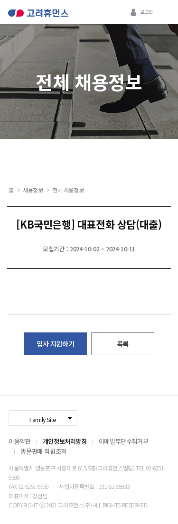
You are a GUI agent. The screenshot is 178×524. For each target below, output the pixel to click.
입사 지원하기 (55, 344)
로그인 (147, 12)
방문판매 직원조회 (43, 451)
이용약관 (19, 441)
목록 (123, 344)
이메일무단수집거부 (123, 441)
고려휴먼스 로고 (38, 15)
